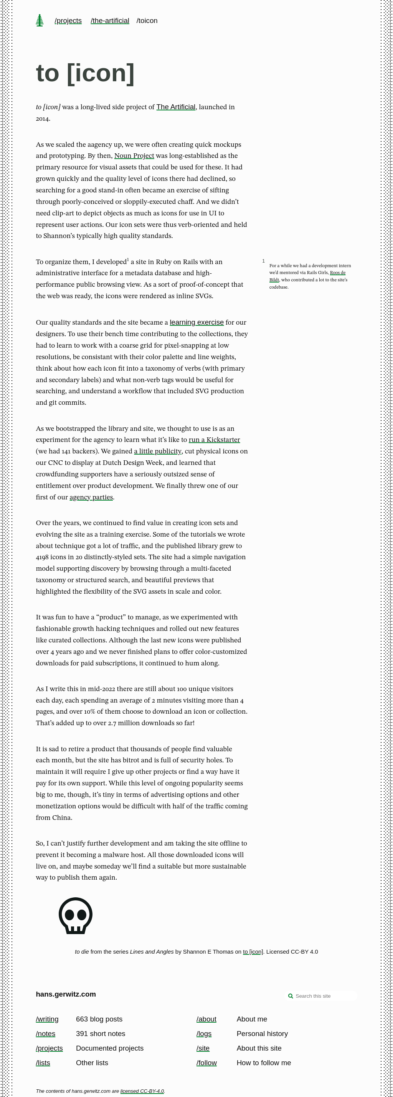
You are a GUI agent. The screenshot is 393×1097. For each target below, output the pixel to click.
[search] (291, 997)
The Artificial (176, 107)
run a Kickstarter (214, 440)
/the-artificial (110, 20)
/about (206, 1019)
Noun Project (134, 156)
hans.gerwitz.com (66, 994)
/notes (45, 1034)
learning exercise (197, 322)
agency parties (91, 497)
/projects (68, 20)
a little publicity (157, 451)
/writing (47, 1019)
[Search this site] (320, 996)
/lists (43, 1063)
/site (203, 1048)
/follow (206, 1063)
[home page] (40, 21)
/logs (203, 1034)
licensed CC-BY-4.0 (142, 1091)
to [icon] (253, 951)
